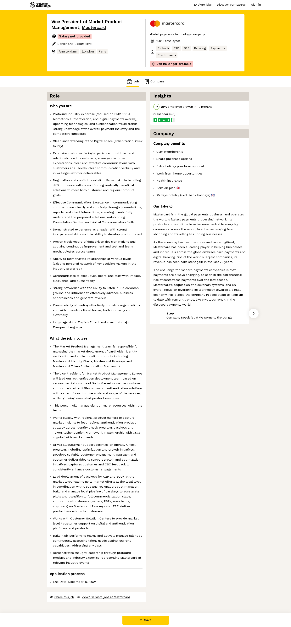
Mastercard (94, 27)
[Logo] (40, 5)
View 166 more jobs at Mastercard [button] (103, 597)
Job (132, 81)
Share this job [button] (62, 597)
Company (154, 81)
